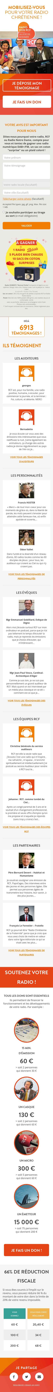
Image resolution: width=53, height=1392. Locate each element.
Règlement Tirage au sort (26, 1385)
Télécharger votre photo (17, 199)
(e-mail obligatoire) (25, 214)
